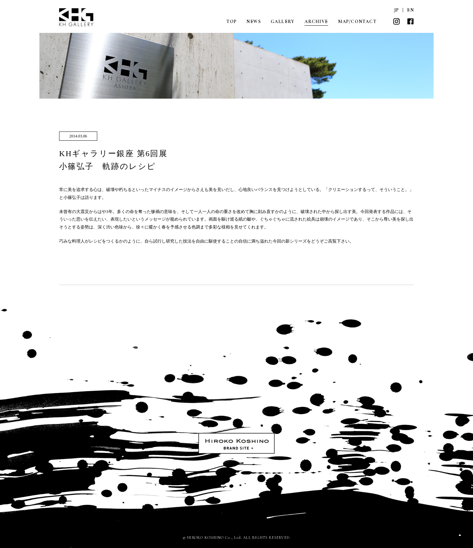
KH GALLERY (76, 17)
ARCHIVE (316, 21)
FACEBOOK (410, 21)
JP (396, 10)
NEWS (253, 21)
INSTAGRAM (396, 21)
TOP (231, 21)
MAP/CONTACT (357, 21)
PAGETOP (459, 534)
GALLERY (283, 21)
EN (410, 10)
